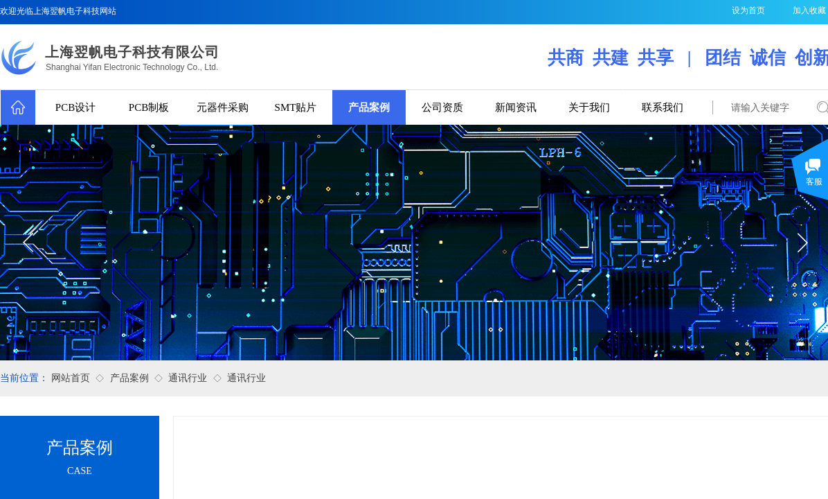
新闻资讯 (516, 107)
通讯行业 (187, 378)
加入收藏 (809, 10)
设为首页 (748, 10)
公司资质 (442, 107)
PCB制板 (149, 107)
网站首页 (70, 378)
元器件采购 (223, 107)
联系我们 (662, 107)
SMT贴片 (296, 107)
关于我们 (589, 107)
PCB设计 (75, 107)
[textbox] (761, 108)
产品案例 (369, 107)
